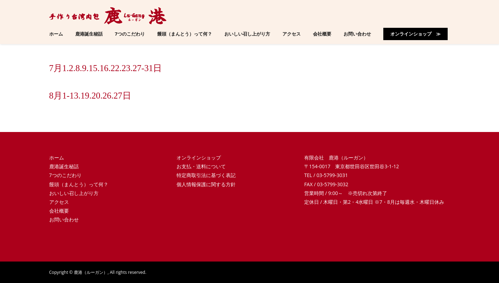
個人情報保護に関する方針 (206, 184)
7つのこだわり (65, 175)
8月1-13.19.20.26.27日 (90, 95)
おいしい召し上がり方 (73, 193)
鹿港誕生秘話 (64, 166)
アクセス (59, 202)
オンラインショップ (199, 157)
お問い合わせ (64, 219)
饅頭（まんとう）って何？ (78, 184)
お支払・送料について (201, 166)
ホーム (56, 157)
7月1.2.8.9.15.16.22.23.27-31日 (105, 68)
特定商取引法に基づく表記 (206, 175)
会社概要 (59, 210)
